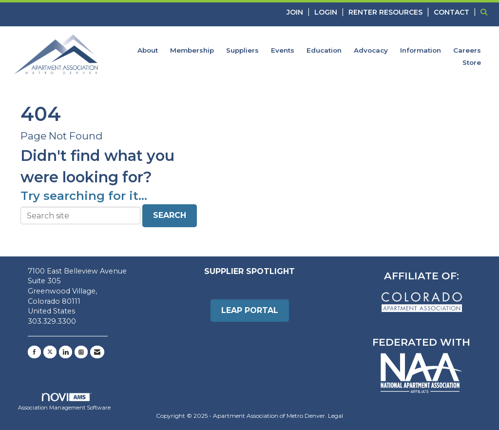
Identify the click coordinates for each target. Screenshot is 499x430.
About (147, 50)
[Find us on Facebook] (34, 352)
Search (169, 215)
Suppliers (242, 50)
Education (324, 50)
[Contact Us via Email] (97, 352)
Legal (335, 415)
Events (282, 50)
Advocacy (371, 50)
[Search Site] (486, 12)
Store (471, 62)
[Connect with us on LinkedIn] (65, 352)
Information (420, 50)
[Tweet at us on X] (50, 352)
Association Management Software (64, 402)
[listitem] (299, 12)
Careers (467, 50)
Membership (192, 50)
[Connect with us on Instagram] (81, 352)
